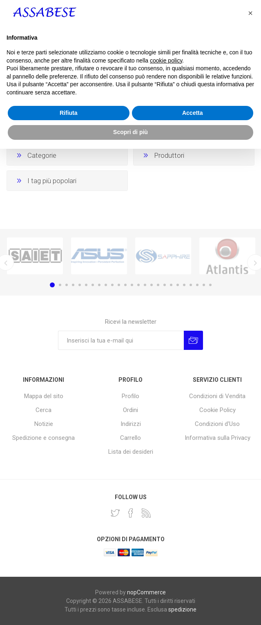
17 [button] (158, 285)
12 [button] (125, 285)
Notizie (43, 424)
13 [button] (132, 285)
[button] (250, 489)
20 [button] (177, 285)
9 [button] (106, 285)
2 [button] (60, 285)
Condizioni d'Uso (217, 424)
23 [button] (197, 285)
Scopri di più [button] (130, 608)
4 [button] (73, 285)
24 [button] (204, 285)
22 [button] (191, 285)
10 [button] (112, 285)
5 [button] (79, 285)
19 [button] (171, 285)
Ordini (130, 410)
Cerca (43, 410)
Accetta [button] (192, 589)
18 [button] (164, 285)
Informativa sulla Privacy (217, 437)
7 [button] (92, 285)
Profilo (130, 396)
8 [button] (99, 285)
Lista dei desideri (130, 451)
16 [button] (151, 285)
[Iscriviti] (121, 340)
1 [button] (52, 284)
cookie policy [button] (166, 536)
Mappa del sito (43, 396)
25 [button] (210, 285)
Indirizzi (130, 424)
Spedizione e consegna (43, 437)
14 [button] (138, 285)
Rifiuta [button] (69, 589)
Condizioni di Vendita (217, 396)
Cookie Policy (217, 410)
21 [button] (184, 285)
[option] (35, 255)
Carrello (130, 437)
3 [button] (66, 285)
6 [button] (86, 285)
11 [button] (119, 285)
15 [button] (145, 285)
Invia (193, 340)
